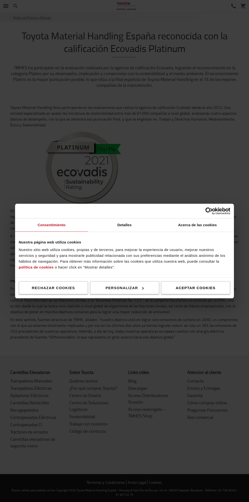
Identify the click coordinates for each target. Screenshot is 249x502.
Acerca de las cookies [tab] (197, 225)
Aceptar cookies (195, 288)
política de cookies (36, 267)
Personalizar (125, 288)
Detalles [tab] (124, 225)
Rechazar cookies (53, 288)
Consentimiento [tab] (52, 225)
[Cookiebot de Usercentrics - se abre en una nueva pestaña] (209, 211)
